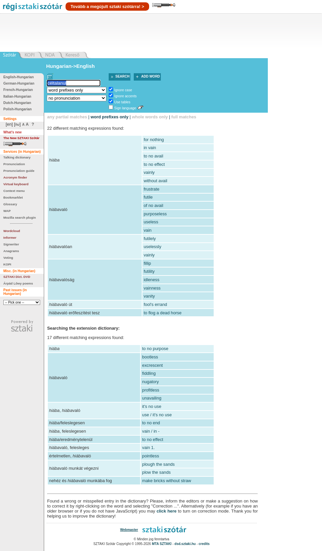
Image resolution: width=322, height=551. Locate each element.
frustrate (151, 189)
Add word (150, 76)
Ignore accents (125, 96)
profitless (150, 390)
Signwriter (11, 244)
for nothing (154, 139)
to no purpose (155, 348)
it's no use (151, 406)
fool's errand (155, 304)
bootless (150, 356)
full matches (183, 116)
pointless (150, 455)
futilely (150, 238)
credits (204, 544)
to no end (151, 422)
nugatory (150, 381)
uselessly (153, 246)
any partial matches (67, 116)
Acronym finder (15, 177)
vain (147, 230)
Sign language (125, 108)
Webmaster (129, 530)
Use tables (122, 102)
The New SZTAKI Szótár (21, 138)
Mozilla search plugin (19, 217)
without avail (155, 180)
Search (122, 76)
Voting (8, 257)
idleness (151, 279)
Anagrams (11, 251)
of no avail (153, 205)
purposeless (155, 213)
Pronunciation (14, 164)
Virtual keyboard (15, 184)
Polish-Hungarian (17, 109)
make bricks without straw (166, 480)
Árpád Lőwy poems (18, 283)
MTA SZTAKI (162, 544)
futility (149, 271)
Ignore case (123, 90)
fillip (147, 263)
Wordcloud (11, 231)
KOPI (7, 264)
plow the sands (156, 472)
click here (166, 511)
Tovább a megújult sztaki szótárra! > (107, 6)
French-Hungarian (18, 90)
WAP (7, 211)
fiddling (149, 373)
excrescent (152, 365)
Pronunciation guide (18, 171)
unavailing (152, 398)
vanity (149, 296)
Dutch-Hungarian (17, 103)
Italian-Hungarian (17, 96)
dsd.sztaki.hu (185, 544)
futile (148, 197)
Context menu (14, 191)
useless (151, 221)
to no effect (154, 164)
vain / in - (150, 431)
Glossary (10, 204)
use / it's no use (157, 414)
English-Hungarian (18, 77)
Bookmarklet (13, 197)
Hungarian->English (70, 66)
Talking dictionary (16, 157)
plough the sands (158, 464)
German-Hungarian (18, 83)
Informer (9, 237)
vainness (152, 288)
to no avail (153, 155)
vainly (149, 172)
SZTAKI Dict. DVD (16, 277)
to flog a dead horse (163, 312)
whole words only (150, 116)
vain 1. (148, 447)
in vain (150, 147)
